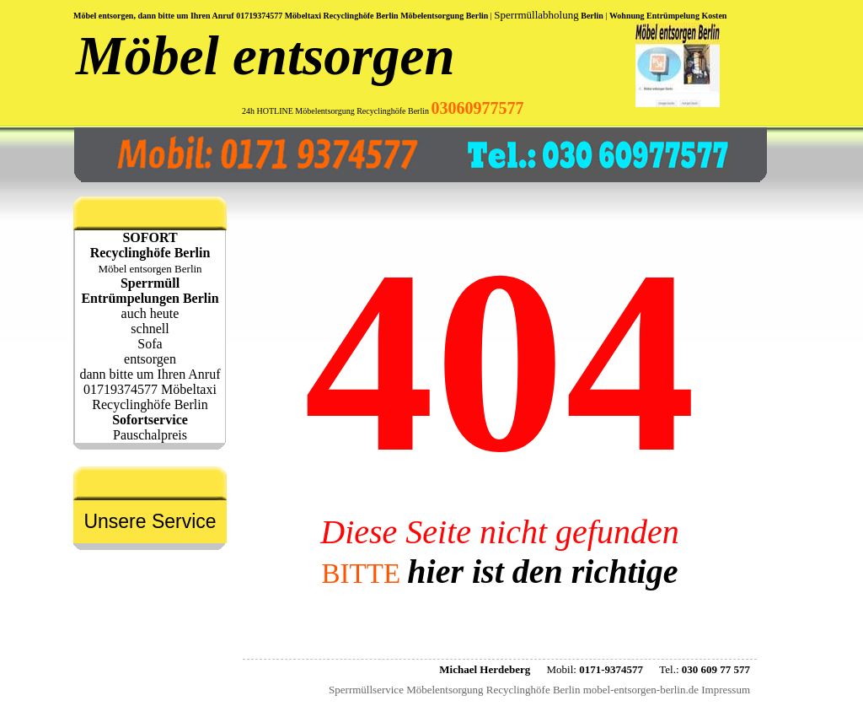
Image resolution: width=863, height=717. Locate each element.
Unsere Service (149, 521)
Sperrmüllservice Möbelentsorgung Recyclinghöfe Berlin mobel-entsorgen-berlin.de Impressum (539, 689)
